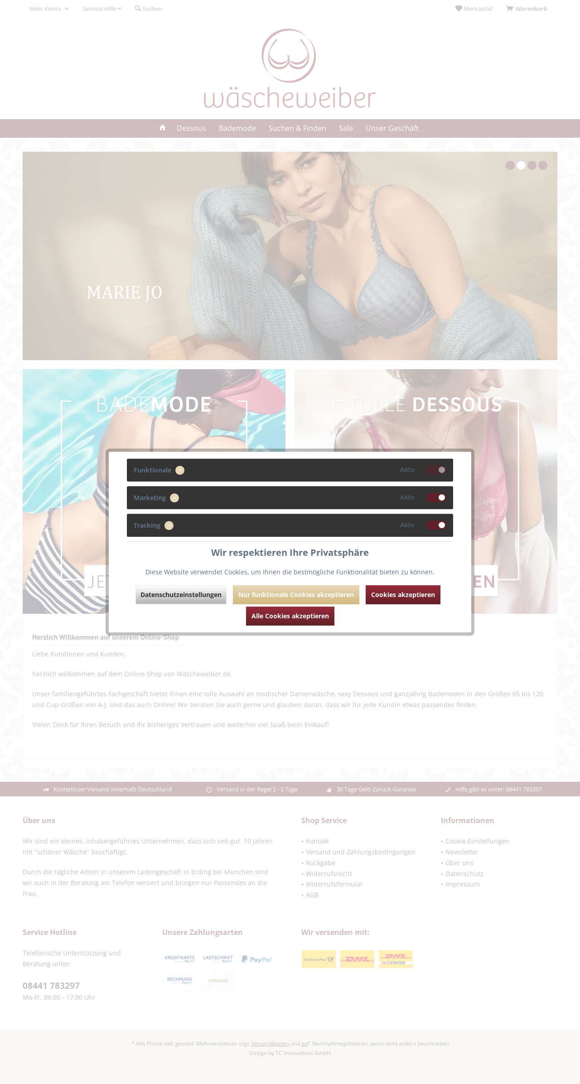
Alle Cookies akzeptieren (290, 616)
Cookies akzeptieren (403, 594)
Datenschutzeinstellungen (181, 594)
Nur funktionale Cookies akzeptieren (296, 594)
